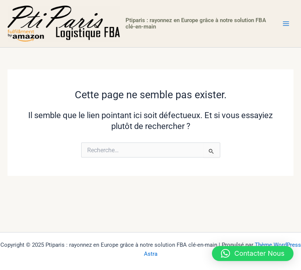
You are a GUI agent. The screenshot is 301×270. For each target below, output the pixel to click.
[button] (253, 253)
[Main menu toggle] (285, 23)
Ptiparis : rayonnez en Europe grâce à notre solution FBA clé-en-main (196, 23)
